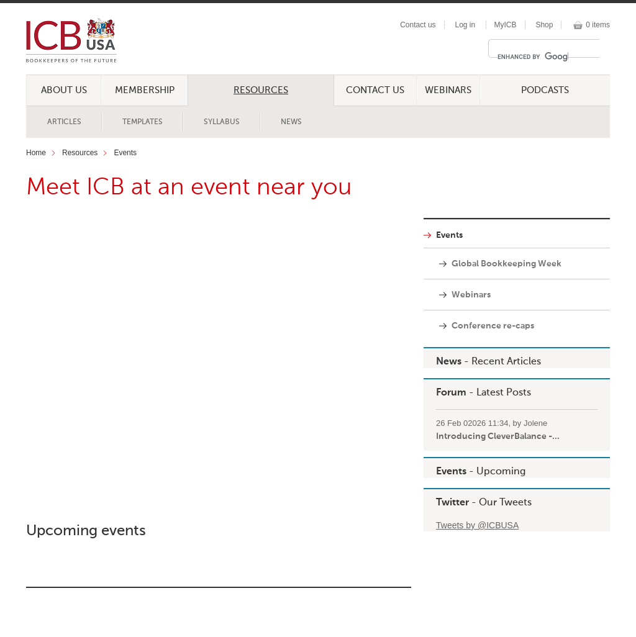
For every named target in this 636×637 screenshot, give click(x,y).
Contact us (417, 24)
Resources (261, 90)
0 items (598, 24)
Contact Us (375, 90)
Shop (544, 24)
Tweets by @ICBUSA (477, 525)
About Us (64, 90)
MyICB (505, 24)
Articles (64, 122)
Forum (451, 393)
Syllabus (222, 122)
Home (36, 152)
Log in (465, 24)
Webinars (448, 90)
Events (125, 152)
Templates (142, 122)
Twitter (452, 503)
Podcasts (545, 90)
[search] (532, 56)
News (291, 122)
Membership (145, 90)
